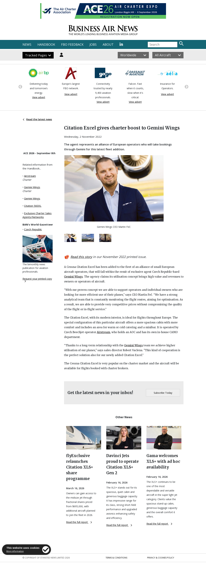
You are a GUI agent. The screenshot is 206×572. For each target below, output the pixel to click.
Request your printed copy (37, 279)
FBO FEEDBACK (72, 44)
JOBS (93, 44)
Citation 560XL (32, 205)
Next (186, 86)
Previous (20, 86)
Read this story (81, 257)
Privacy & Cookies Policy (160, 557)
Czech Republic (33, 229)
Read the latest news (37, 119)
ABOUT (108, 44)
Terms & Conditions (116, 557)
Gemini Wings (32, 187)
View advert (38, 97)
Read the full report (79, 522)
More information (15, 551)
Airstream (30, 176)
